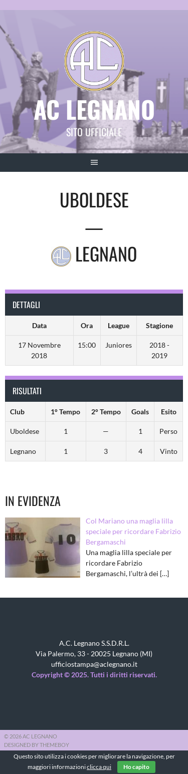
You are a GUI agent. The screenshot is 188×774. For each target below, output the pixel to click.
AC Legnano (94, 109)
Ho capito (136, 766)
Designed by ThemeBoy (36, 744)
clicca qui (99, 766)
